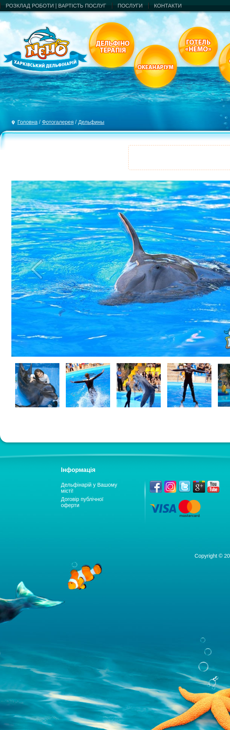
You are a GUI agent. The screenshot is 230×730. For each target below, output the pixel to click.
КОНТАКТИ (168, 6)
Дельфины (91, 122)
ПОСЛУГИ (130, 6)
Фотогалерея (58, 122)
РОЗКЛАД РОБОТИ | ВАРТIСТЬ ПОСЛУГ (56, 6)
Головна (27, 122)
